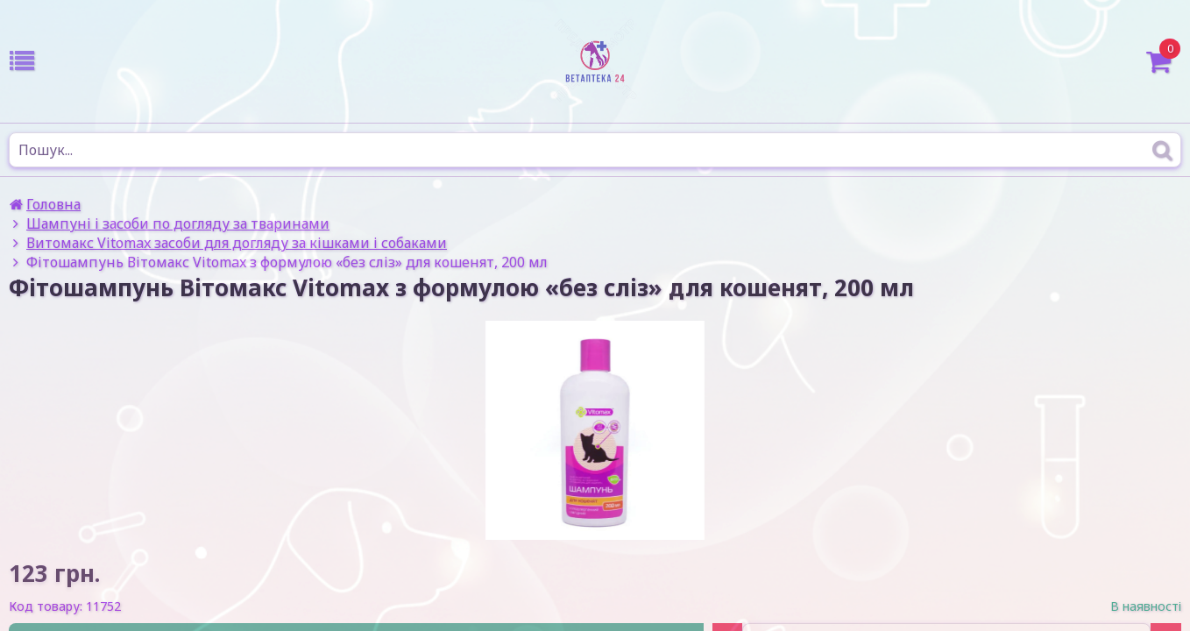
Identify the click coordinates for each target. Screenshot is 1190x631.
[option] (595, 430)
